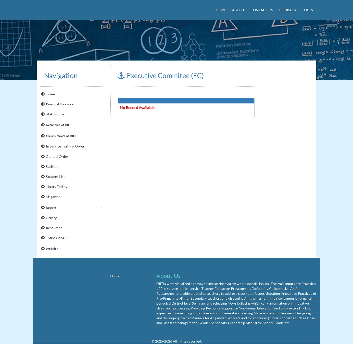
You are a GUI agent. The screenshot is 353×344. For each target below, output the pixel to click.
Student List (53, 176)
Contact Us (262, 10)
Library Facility (54, 186)
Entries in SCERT (56, 238)
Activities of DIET (71, 125)
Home (221, 10)
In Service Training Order (62, 146)
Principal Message (57, 104)
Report (71, 207)
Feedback (288, 10)
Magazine (50, 197)
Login (308, 10)
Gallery (49, 218)
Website (71, 248)
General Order (54, 156)
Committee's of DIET (71, 136)
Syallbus (49, 166)
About (238, 10)
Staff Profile (52, 114)
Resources (51, 228)
